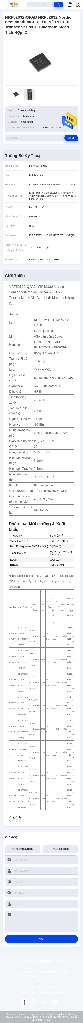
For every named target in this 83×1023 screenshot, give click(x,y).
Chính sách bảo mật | (17, 1014)
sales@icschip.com (44, 986)
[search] (58, 4)
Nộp (41, 939)
